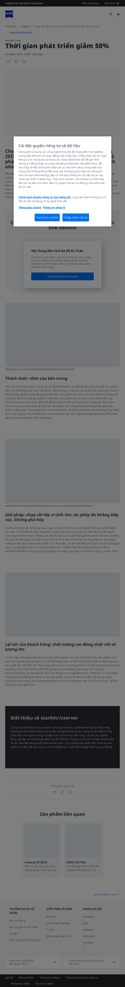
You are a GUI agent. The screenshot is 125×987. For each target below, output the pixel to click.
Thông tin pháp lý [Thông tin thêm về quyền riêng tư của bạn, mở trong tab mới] (54, 207)
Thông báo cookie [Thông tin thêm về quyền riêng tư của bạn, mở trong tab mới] (30, 207)
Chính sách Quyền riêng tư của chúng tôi (45, 197)
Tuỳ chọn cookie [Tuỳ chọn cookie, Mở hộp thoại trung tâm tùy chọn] (47, 217)
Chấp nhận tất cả (75, 217)
